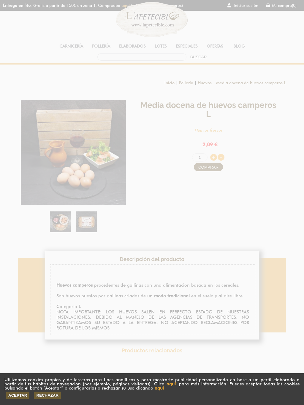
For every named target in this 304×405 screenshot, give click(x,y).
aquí (171, 384)
